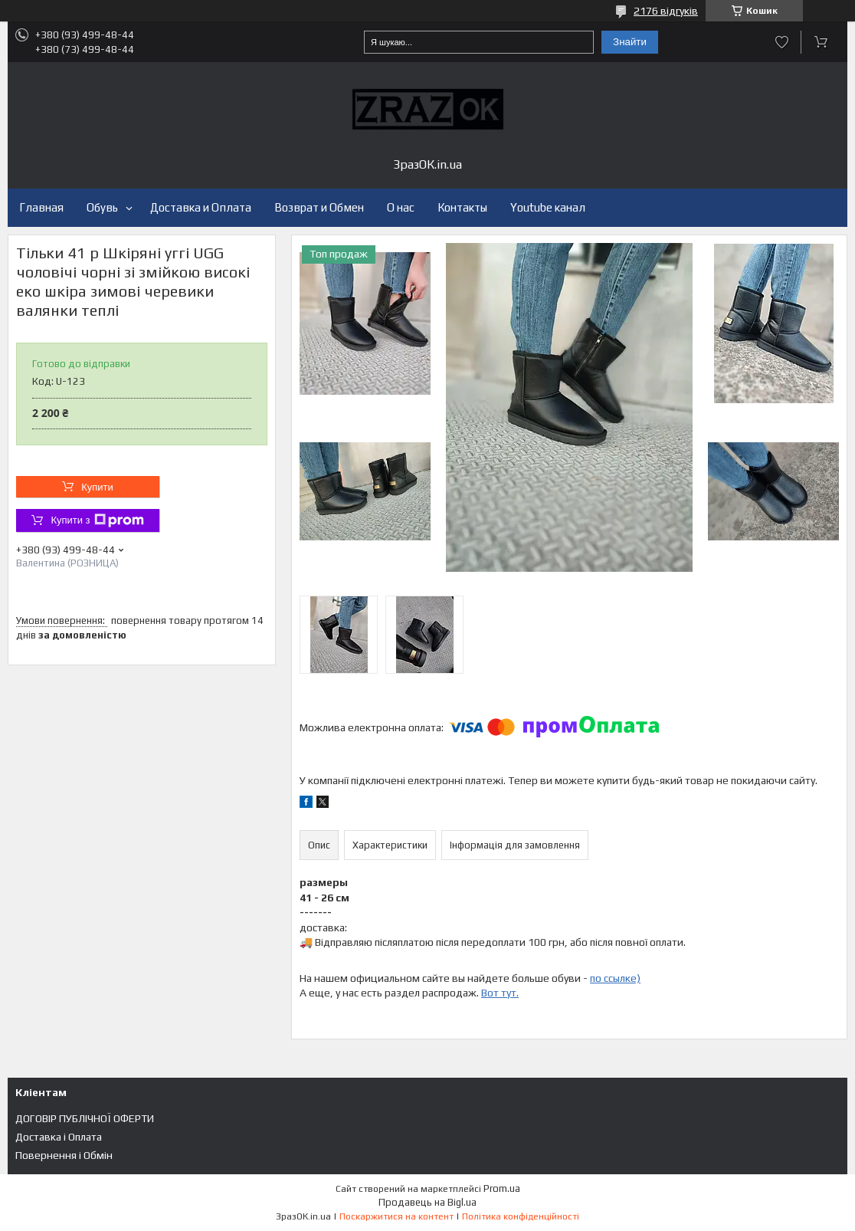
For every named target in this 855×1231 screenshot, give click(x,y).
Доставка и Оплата (200, 207)
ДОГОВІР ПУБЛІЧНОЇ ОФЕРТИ (84, 1118)
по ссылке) (615, 978)
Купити (97, 487)
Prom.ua (501, 1188)
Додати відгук (781, 42)
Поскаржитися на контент (396, 1216)
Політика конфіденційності (520, 1216)
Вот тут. (500, 992)
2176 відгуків (666, 11)
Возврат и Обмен (319, 207)
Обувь (102, 207)
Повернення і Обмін (64, 1155)
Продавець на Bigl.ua (427, 1202)
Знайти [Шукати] (630, 42)
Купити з (97, 520)
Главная (41, 207)
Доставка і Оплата (58, 1137)
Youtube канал (547, 207)
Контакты (462, 207)
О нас (400, 207)
